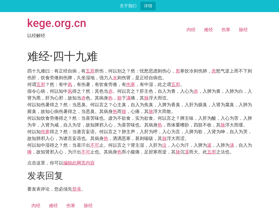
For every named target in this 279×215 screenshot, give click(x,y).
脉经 (243, 29)
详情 (148, 5)
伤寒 (225, 29)
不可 (94, 145)
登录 (76, 189)
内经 (191, 29)
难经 (208, 29)
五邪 (90, 71)
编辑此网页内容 (79, 163)
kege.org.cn (57, 23)
